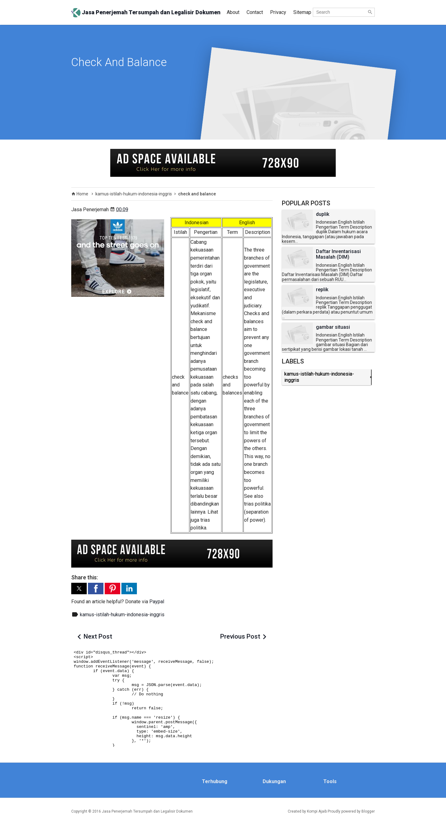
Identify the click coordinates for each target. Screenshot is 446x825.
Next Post (98, 636)
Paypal (156, 601)
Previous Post (240, 636)
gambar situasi (333, 327)
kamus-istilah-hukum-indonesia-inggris (122, 615)
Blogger (368, 811)
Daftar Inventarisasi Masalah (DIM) (338, 254)
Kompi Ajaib (317, 811)
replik (322, 289)
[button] (79, 588)
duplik (322, 214)
